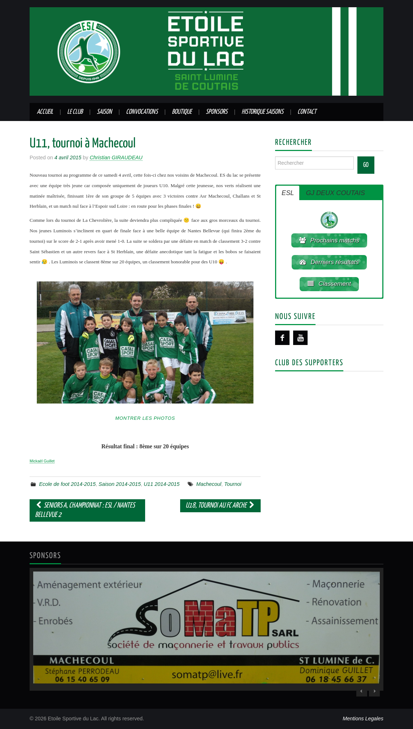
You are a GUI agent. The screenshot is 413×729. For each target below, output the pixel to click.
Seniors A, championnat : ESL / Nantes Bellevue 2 (85, 510)
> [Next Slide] (374, 691)
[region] (206, 629)
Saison (104, 112)
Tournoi (232, 484)
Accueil (45, 112)
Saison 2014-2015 (120, 484)
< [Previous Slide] (361, 691)
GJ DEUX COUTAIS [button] (335, 193)
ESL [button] (288, 193)
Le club (75, 112)
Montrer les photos (145, 418)
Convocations (142, 112)
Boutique (182, 112)
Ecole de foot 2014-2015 (67, 484)
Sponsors (216, 112)
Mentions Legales (363, 718)
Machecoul (208, 484)
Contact (306, 112)
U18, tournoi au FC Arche (220, 505)
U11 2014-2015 (161, 484)
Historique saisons (262, 112)
